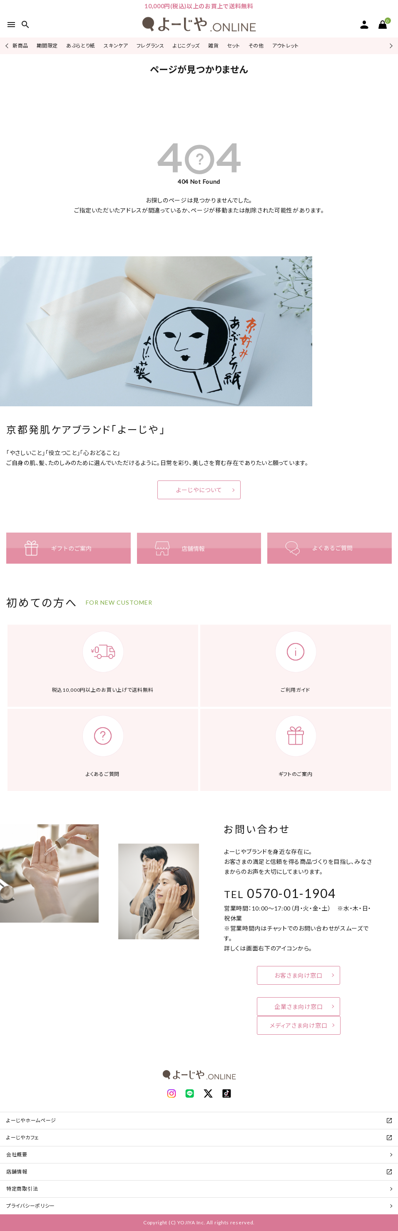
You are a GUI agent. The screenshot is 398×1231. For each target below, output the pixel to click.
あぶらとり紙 (80, 46)
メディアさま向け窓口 (299, 1025)
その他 (256, 46)
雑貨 (213, 46)
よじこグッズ (186, 46)
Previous (7, 45)
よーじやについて (199, 489)
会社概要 (16, 1154)
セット (233, 46)
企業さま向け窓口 (298, 1006)
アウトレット (285, 46)
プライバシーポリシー (30, 1206)
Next (390, 45)
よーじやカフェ (22, 1137)
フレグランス (150, 46)
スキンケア (116, 46)
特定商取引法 (22, 1189)
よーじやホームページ (31, 1120)
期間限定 (47, 46)
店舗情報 (16, 1171)
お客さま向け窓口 (298, 975)
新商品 (20, 46)
